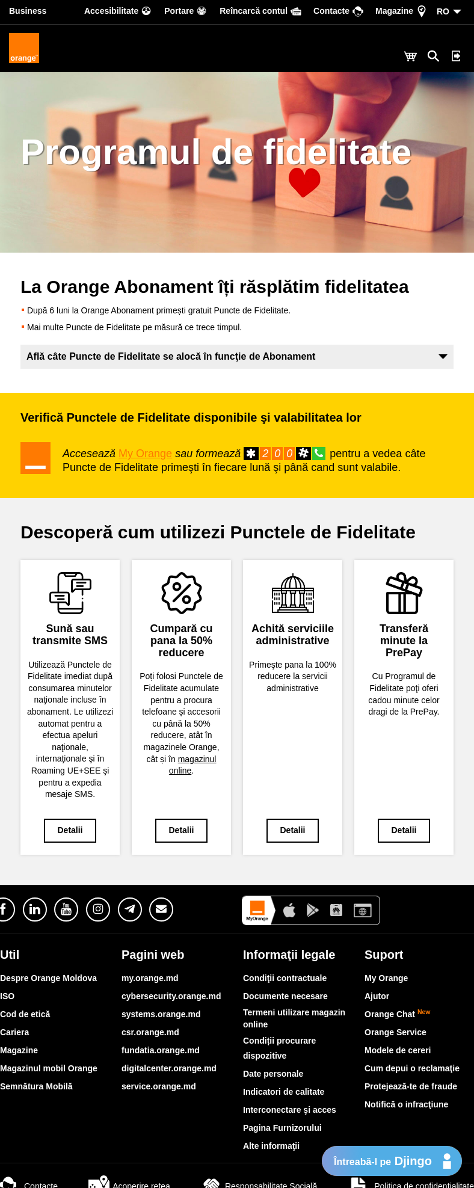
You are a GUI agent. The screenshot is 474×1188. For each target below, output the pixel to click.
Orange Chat (398, 1014)
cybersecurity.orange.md (171, 996)
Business (27, 11)
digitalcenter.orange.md (169, 1068)
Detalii (69, 830)
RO (443, 11)
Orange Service (395, 1032)
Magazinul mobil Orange (48, 1068)
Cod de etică (25, 1014)
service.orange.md (159, 1086)
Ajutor (377, 996)
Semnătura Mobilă (36, 1086)
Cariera (14, 1032)
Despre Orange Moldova (48, 978)
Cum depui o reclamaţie (412, 1068)
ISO (7, 996)
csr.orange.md (150, 1032)
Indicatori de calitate (283, 1092)
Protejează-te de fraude (411, 1086)
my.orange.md (150, 978)
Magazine (19, 1050)
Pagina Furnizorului (282, 1128)
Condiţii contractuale (285, 978)
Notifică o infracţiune (406, 1104)
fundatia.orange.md (161, 1050)
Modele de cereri (398, 1050)
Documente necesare (285, 996)
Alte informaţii (271, 1146)
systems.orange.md (161, 1014)
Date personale (273, 1074)
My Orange (145, 454)
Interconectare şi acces (289, 1110)
